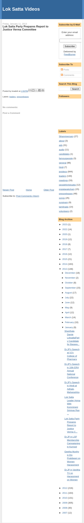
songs (62, 198)
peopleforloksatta (67, 185)
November (70, 277)
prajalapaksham (66, 189)
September (70, 287)
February (69, 322)
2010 (65, 498)
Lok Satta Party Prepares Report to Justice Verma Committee (25, 28)
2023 (65, 224)
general (62, 163)
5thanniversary (66, 136)
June (67, 302)
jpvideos (63, 171)
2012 (65, 488)
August (68, 292)
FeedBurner (70, 54)
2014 (65, 264)
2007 (65, 512)
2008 (65, 508)
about (61, 141)
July (67, 297)
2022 (65, 229)
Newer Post (8, 190)
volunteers (64, 211)
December (70, 273)
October (69, 282)
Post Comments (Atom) (27, 196)
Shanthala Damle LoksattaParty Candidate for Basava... (71, 338)
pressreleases (23, 97)
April (67, 312)
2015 (65, 259)
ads (60, 145)
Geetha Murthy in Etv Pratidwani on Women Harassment (72, 458)
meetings (63, 180)
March (68, 317)
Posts (65, 69)
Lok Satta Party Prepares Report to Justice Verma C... (72, 425)
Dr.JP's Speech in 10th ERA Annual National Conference (71, 371)
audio (61, 149)
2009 (65, 502)
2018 (65, 244)
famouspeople (66, 158)
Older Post (49, 190)
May (67, 307)
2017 (65, 249)
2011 (65, 493)
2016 (65, 254)
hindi (61, 167)
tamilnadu (63, 207)
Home (29, 190)
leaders (12, 97)
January (69, 327)
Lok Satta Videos (21, 9)
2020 (65, 234)
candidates (64, 154)
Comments (67, 75)
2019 (65, 239)
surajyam (63, 202)
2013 (65, 269)
